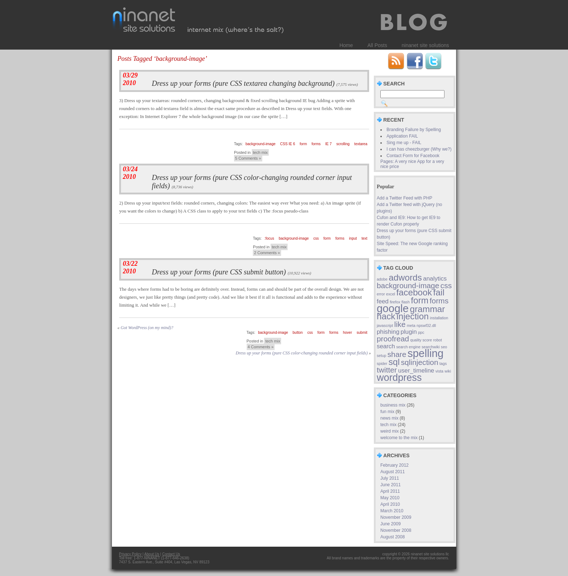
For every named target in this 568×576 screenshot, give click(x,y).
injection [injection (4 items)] (413, 316)
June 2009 (390, 523)
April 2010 (390, 504)
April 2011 (390, 491)
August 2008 (392, 536)
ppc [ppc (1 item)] (421, 332)
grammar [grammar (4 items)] (427, 309)
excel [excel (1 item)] (390, 294)
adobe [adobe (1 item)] (382, 279)
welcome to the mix (399, 437)
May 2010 (390, 497)
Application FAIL (402, 136)
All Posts (377, 45)
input (353, 238)
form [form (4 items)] (419, 300)
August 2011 (392, 471)
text (364, 238)
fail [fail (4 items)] (438, 292)
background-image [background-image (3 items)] (408, 285)
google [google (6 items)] (393, 308)
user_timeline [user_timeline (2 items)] (416, 370)
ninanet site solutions (425, 45)
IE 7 (328, 144)
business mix (392, 405)
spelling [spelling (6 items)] (425, 353)
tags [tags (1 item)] (443, 363)
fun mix (387, 411)
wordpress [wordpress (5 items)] (399, 377)
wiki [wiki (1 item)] (447, 371)
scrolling (343, 144)
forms (316, 144)
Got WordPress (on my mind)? (147, 327)
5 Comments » (248, 158)
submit (362, 333)
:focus (269, 238)
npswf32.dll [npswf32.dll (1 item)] (426, 325)
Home (346, 45)
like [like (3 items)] (399, 324)
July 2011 (389, 478)
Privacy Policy (130, 554)
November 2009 (395, 517)
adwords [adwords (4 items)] (405, 277)
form (303, 144)
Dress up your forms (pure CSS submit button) (219, 272)
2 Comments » (267, 253)
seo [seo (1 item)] (444, 347)
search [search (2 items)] (386, 346)
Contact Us (171, 554)
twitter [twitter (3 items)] (387, 370)
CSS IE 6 (287, 144)
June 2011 (390, 484)
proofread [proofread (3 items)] (393, 339)
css (316, 238)
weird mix (389, 431)
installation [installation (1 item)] (439, 318)
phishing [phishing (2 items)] (388, 331)
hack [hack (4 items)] (386, 316)
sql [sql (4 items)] (394, 362)
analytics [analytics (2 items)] (435, 278)
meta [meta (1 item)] (411, 325)
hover (347, 333)
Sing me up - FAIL (404, 142)
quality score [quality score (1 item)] (421, 340)
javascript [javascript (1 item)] (385, 325)
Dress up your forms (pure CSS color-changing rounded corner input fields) (302, 353)
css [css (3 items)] (446, 285)
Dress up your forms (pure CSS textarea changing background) (243, 83)
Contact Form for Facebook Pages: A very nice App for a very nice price (412, 161)
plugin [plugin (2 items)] (409, 331)
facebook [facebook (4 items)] (414, 292)
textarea (360, 144)
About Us (151, 554)
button (298, 333)
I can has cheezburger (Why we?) (419, 149)
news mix (389, 418)
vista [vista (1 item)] (439, 371)
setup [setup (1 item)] (381, 355)
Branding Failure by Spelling (414, 129)
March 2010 (391, 510)
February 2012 (394, 465)
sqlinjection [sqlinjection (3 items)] (419, 362)
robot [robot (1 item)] (437, 340)
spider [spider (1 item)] (382, 363)
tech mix (260, 152)
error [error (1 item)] (381, 294)
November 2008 (395, 530)
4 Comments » (261, 347)
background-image (261, 144)
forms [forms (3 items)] (439, 301)
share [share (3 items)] (396, 354)
